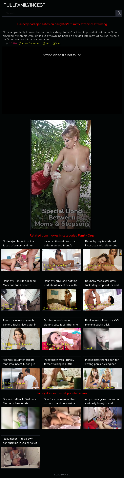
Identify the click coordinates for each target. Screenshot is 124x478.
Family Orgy (94, 387)
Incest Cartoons (30, 43)
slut (58, 43)
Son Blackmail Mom (16, 304)
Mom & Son (52, 308)
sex (48, 43)
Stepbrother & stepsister (100, 265)
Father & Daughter (56, 265)
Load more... (62, 474)
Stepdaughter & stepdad (59, 344)
